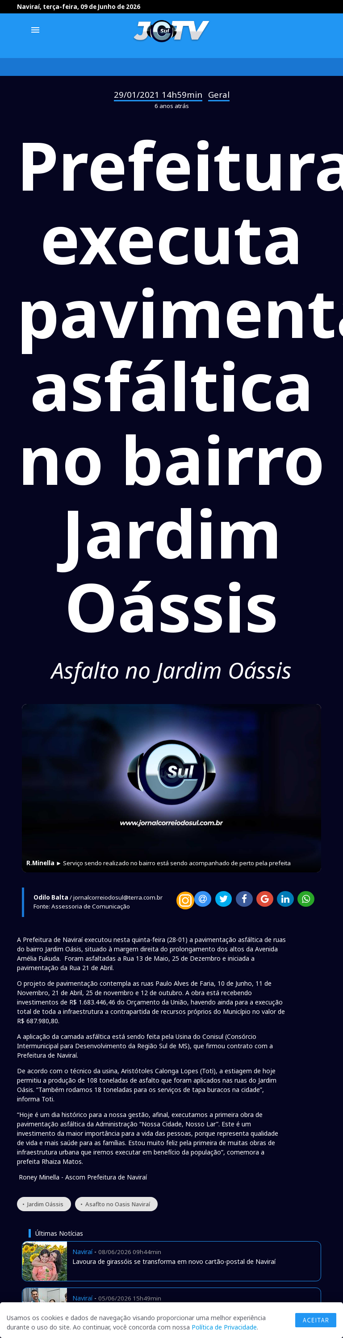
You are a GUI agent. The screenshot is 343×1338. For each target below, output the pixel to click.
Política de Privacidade (224, 1327)
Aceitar (315, 1320)
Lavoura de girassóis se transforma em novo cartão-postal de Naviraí (174, 1261)
